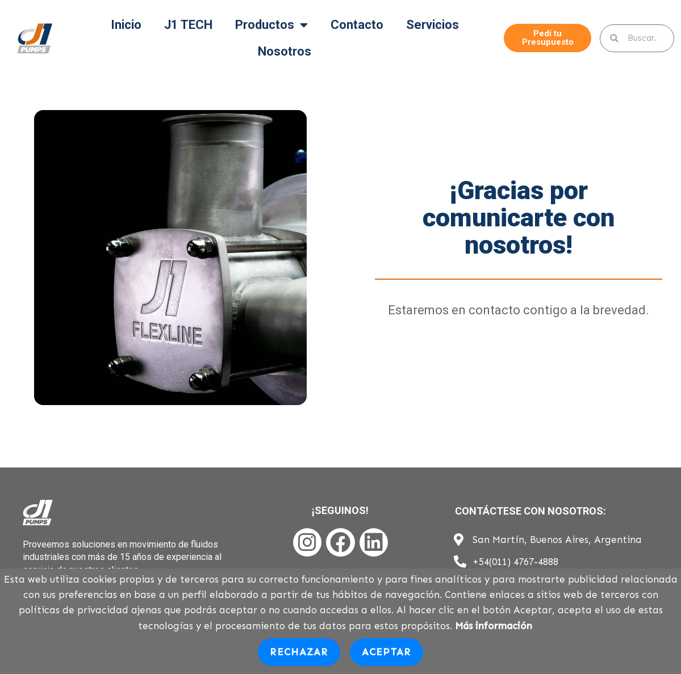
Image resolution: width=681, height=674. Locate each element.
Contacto (357, 25)
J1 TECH (188, 25)
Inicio (126, 25)
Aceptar (386, 652)
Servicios (432, 25)
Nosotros (284, 51)
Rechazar (299, 652)
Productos (271, 25)
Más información (493, 625)
